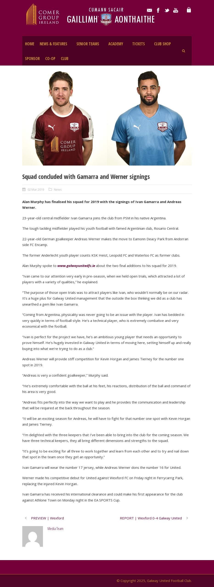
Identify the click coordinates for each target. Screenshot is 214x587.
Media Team (55, 528)
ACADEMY (115, 43)
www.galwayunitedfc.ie (76, 265)
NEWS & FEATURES (53, 43)
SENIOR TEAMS (87, 43)
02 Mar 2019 (36, 189)
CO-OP (50, 58)
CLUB (64, 58)
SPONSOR (32, 58)
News (58, 189)
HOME (29, 43)
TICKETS (138, 43)
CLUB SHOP (162, 43)
